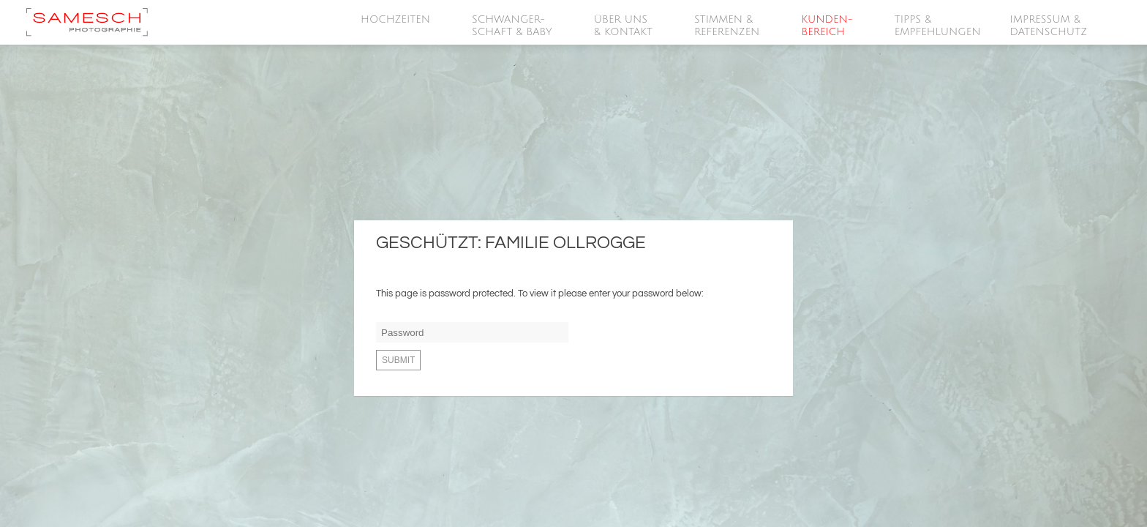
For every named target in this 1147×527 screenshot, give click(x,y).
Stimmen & (727, 26)
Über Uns (624, 26)
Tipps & (938, 26)
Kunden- (827, 26)
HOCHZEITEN (396, 20)
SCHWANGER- (512, 26)
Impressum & (1050, 26)
